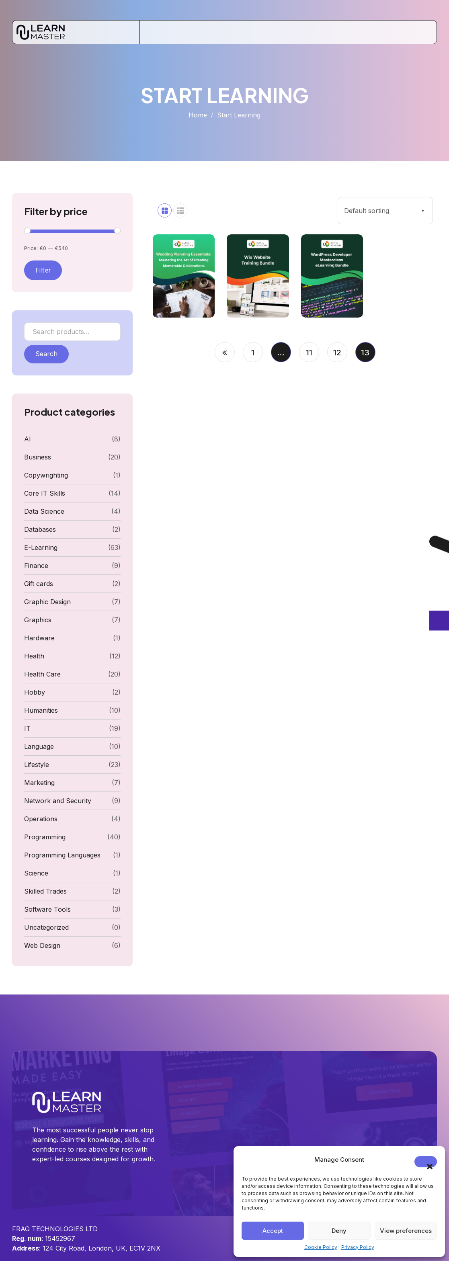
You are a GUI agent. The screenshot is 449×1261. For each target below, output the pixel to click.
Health (34, 656)
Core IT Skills (44, 493)
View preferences (406, 1230)
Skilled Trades (45, 891)
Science (36, 873)
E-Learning (40, 547)
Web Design (42, 945)
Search (46, 354)
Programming (45, 837)
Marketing (39, 783)
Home (198, 115)
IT (27, 728)
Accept (272, 1230)
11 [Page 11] (309, 352)
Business (37, 457)
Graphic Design (47, 602)
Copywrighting (46, 475)
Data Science (44, 511)
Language (39, 746)
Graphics (37, 620)
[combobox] (385, 210)
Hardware (39, 638)
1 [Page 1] (252, 352)
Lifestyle (36, 765)
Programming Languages (62, 855)
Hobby (34, 692)
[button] (425, 1161)
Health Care (42, 674)
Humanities (41, 710)
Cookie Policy (320, 1247)
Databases (40, 529)
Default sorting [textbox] (366, 211)
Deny (339, 1230)
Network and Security (57, 801)
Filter (43, 270)
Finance (36, 566)
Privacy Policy (357, 1247)
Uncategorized (46, 927)
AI (27, 439)
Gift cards (38, 584)
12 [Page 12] (337, 352)
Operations (40, 819)
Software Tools (47, 909)
